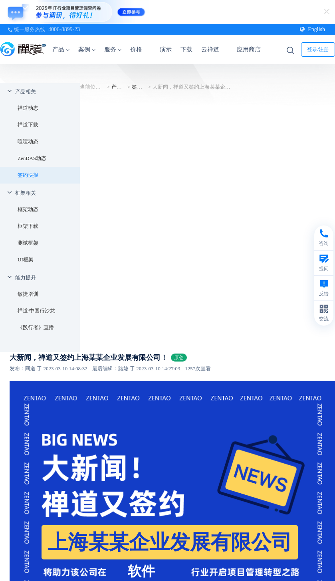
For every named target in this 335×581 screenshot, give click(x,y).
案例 (86, 49)
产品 (60, 49)
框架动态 (28, 209)
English (312, 29)
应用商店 (249, 49)
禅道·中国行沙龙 (36, 311)
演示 (166, 49)
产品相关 (25, 92)
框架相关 (25, 193)
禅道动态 (28, 108)
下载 (186, 49)
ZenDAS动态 (32, 158)
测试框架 (28, 243)
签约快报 (28, 175)
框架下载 (28, 226)
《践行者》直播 (36, 327)
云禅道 (210, 49)
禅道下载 (28, 125)
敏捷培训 (28, 294)
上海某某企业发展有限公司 (170, 542)
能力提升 (25, 278)
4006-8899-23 (64, 29)
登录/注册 (318, 49)
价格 (136, 49)
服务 (112, 49)
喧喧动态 (28, 141)
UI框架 (26, 260)
